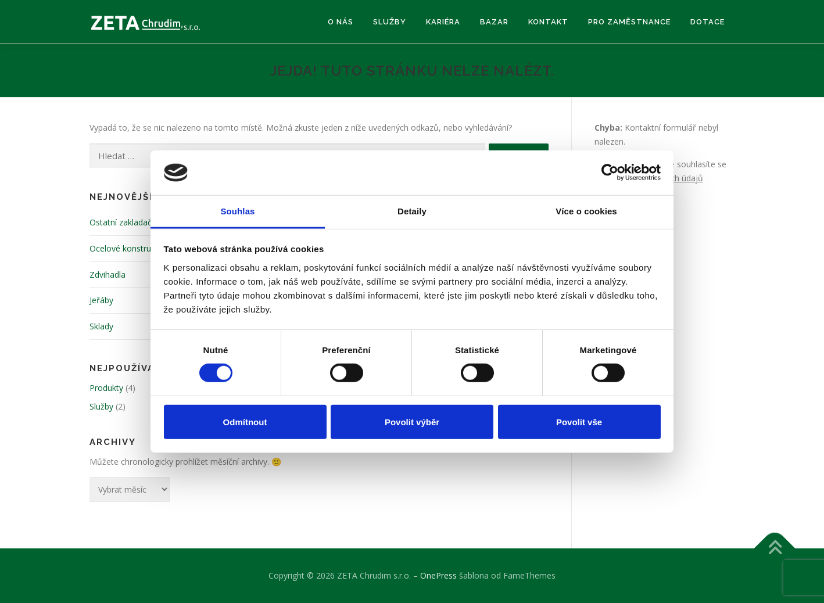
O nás (340, 21)
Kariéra (443, 21)
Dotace (707, 21)
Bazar (494, 21)
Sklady (101, 326)
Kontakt (548, 21)
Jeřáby (101, 300)
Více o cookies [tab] (586, 211)
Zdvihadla (107, 274)
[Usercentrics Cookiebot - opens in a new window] (610, 172)
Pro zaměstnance (629, 21)
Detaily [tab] (412, 211)
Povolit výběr (412, 421)
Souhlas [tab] (237, 211)
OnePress (438, 575)
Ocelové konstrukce (126, 248)
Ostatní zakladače (122, 222)
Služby (389, 21)
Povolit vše (579, 421)
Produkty (106, 387)
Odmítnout (245, 421)
